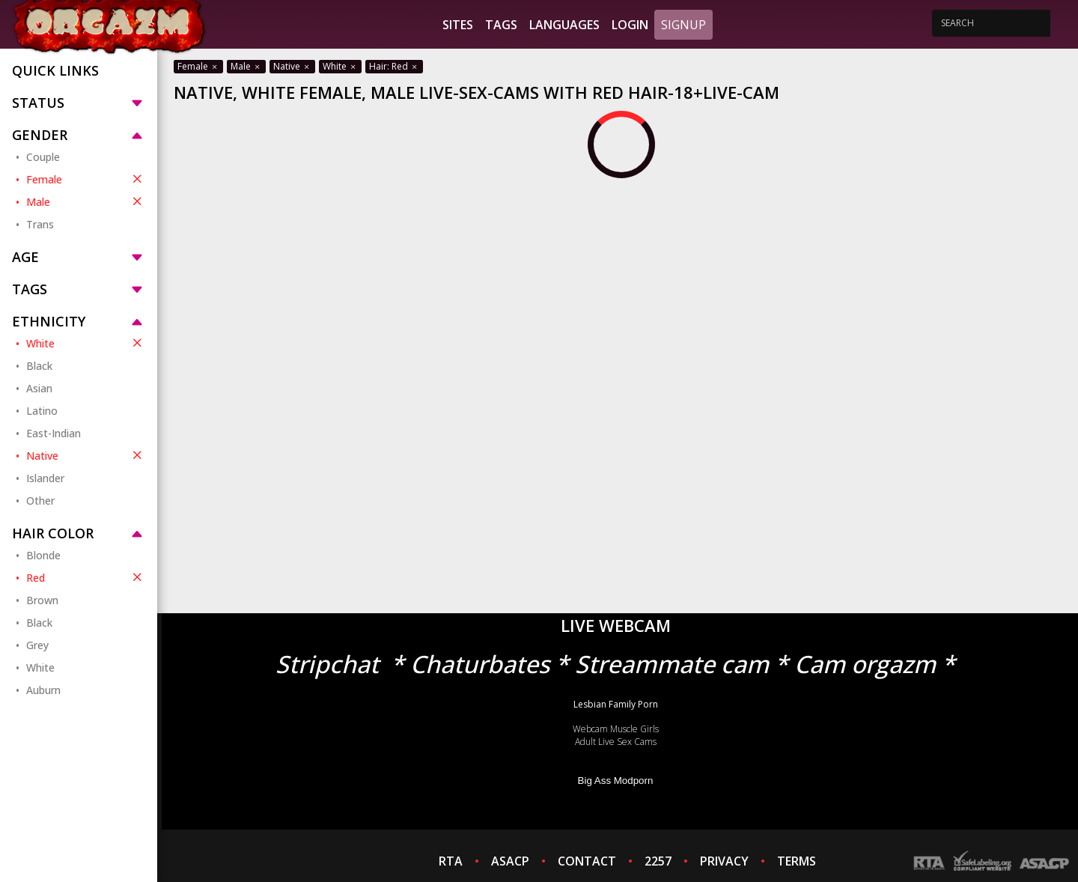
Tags (501, 24)
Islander (45, 478)
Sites (457, 24)
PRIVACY (724, 861)
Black (39, 366)
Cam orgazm (865, 664)
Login (630, 24)
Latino (42, 411)
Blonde (43, 555)
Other (40, 500)
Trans (40, 224)
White (85, 343)
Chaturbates (479, 664)
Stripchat (327, 664)
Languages (564, 24)
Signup (683, 24)
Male (85, 201)
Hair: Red (394, 66)
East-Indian (53, 433)
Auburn (43, 690)
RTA (451, 861)
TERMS (796, 861)
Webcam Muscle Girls (616, 729)
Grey (37, 645)
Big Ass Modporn (616, 780)
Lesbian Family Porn (615, 704)
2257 (658, 861)
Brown (42, 600)
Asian (39, 388)
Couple (43, 157)
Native (85, 455)
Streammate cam (672, 664)
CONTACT (587, 861)
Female (85, 179)
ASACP (510, 861)
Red (85, 577)
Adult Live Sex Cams (616, 741)
